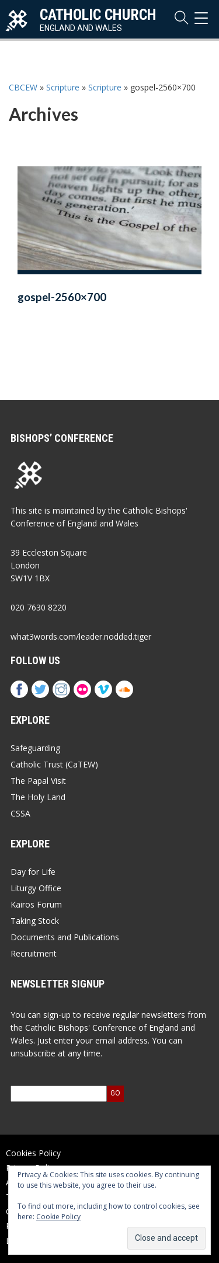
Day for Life (33, 871)
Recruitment (34, 953)
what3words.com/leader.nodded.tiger (81, 636)
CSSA (20, 813)
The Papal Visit (38, 780)
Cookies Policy (33, 1153)
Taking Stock (35, 920)
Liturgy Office (36, 888)
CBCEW (23, 87)
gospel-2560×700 (62, 297)
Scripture (62, 87)
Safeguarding (35, 747)
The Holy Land (38, 797)
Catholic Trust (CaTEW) (54, 764)
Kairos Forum (36, 904)
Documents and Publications (65, 937)
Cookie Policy (58, 1217)
